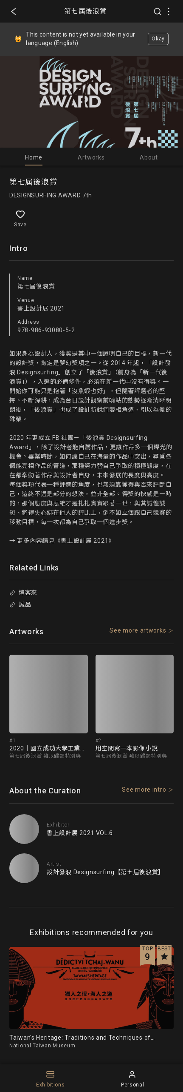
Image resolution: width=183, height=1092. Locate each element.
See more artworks (138, 630)
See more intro (144, 789)
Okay (158, 39)
